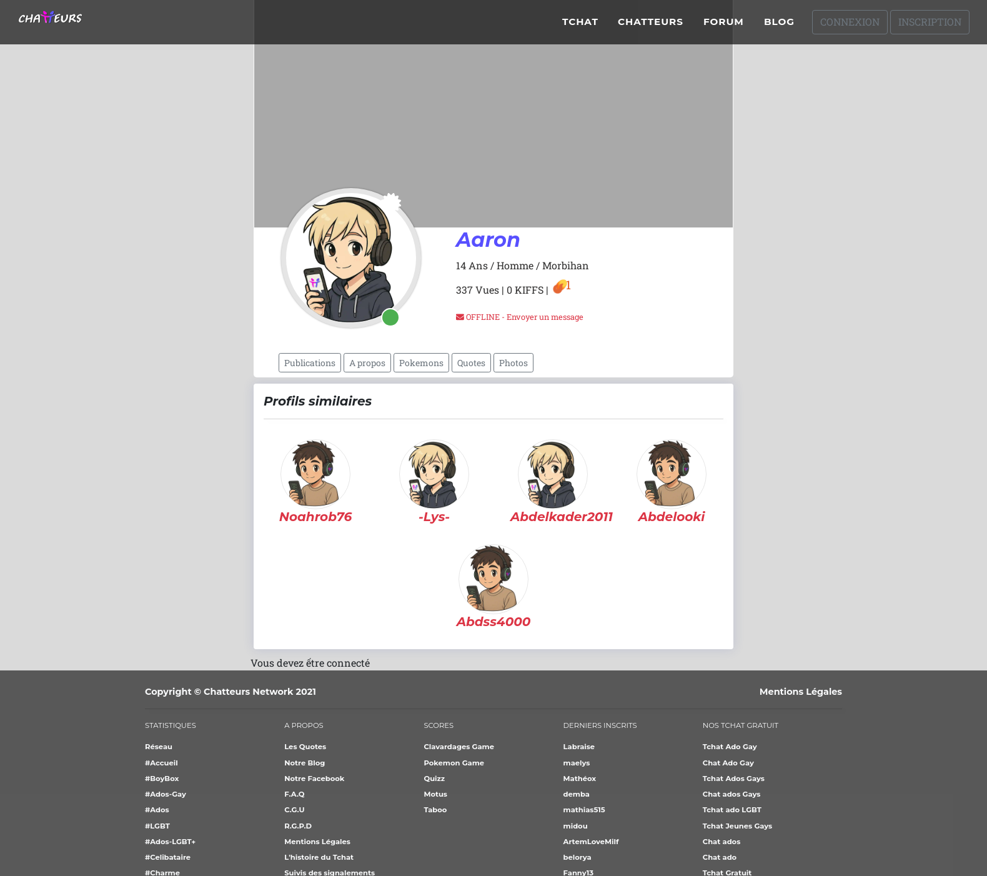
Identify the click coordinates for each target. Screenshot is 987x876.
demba (576, 794)
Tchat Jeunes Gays (737, 826)
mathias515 (584, 809)
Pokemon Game (454, 763)
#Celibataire (168, 857)
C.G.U (294, 809)
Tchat (580, 26)
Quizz (434, 778)
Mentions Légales (801, 691)
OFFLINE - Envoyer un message (519, 317)
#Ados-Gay (165, 794)
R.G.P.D (298, 826)
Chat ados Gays (732, 794)
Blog (779, 26)
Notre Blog (304, 763)
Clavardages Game (459, 746)
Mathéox (580, 778)
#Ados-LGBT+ (170, 841)
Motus (435, 794)
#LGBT (157, 826)
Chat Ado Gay (728, 763)
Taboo (435, 809)
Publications (309, 363)
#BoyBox (162, 778)
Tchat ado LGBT (732, 809)
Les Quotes (305, 746)
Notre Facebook (314, 778)
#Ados (157, 809)
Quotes (471, 363)
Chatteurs (650, 26)
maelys (576, 763)
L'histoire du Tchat (319, 857)
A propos (367, 363)
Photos (513, 363)
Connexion (850, 26)
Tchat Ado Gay (730, 746)
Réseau (158, 746)
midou (575, 826)
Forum (723, 26)
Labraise (579, 746)
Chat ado (720, 857)
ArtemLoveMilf (591, 841)
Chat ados (721, 841)
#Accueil (161, 763)
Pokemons (421, 363)
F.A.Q (294, 794)
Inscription (929, 26)
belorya (577, 857)
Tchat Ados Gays (734, 778)
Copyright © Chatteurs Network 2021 (230, 691)
